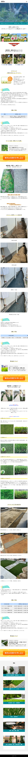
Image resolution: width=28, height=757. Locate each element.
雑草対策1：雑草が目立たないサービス (7, 23)
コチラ (22, 96)
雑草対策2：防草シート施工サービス (19, 23)
